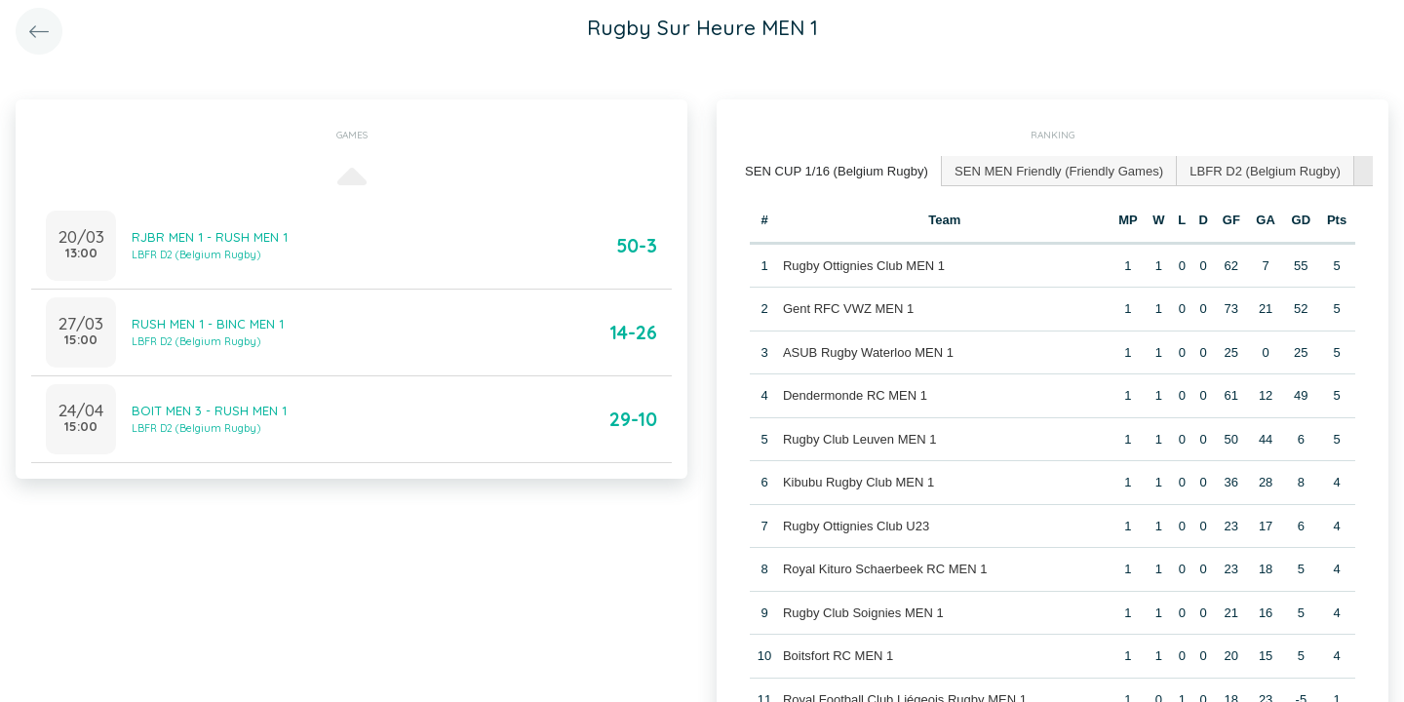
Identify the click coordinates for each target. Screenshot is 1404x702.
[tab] (836, 171)
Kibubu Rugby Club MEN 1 (858, 482)
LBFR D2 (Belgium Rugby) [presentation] (1263, 170)
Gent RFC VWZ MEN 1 (848, 308)
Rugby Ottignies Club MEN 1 (864, 264)
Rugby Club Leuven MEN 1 (860, 438)
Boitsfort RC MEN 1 (838, 655)
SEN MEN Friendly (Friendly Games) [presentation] (1057, 170)
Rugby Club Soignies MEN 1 (863, 611)
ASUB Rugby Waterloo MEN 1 (868, 351)
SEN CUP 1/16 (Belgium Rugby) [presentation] (836, 170)
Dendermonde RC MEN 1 (855, 395)
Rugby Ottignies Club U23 (856, 525)
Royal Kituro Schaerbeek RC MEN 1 (885, 569)
